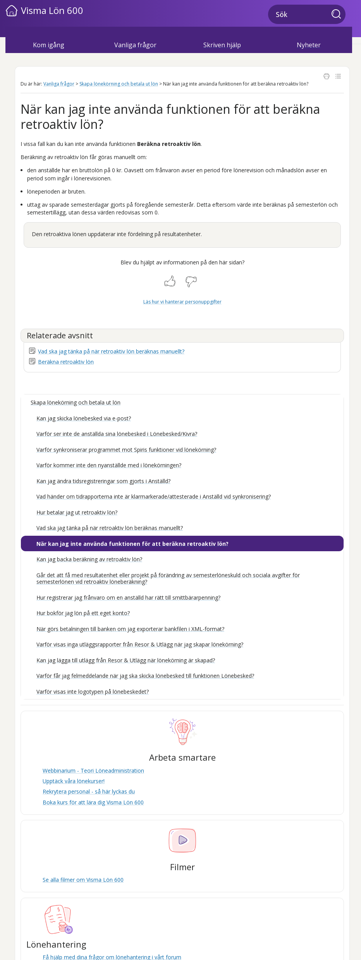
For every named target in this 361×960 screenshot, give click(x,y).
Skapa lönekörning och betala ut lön (118, 84)
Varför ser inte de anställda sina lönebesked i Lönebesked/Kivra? (116, 433)
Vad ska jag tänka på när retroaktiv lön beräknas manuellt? (111, 351)
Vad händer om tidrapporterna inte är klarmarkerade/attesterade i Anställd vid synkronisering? (153, 496)
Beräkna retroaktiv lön (66, 361)
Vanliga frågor (58, 84)
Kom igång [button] (48, 45)
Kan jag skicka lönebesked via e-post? (83, 418)
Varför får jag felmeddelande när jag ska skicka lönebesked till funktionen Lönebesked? (145, 675)
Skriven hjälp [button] (222, 45)
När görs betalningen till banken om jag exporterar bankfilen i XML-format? (130, 629)
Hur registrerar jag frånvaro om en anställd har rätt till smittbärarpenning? (128, 597)
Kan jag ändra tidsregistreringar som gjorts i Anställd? (103, 481)
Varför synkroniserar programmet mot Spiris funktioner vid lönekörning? (126, 449)
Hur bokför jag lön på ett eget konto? (83, 613)
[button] (339, 14)
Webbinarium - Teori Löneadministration (93, 770)
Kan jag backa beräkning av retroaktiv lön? (89, 559)
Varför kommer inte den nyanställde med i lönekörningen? (108, 465)
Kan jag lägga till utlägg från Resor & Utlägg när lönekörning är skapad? (125, 660)
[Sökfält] (307, 14)
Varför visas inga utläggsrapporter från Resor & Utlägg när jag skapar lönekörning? (139, 644)
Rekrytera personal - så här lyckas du (89, 791)
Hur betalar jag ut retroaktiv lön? (76, 512)
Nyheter (309, 45)
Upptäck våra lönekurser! (74, 781)
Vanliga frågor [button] (135, 45)
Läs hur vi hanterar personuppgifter (182, 301)
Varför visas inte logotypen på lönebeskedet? (92, 691)
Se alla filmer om (83, 879)
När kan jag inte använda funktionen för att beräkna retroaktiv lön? (132, 543)
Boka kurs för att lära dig (93, 802)
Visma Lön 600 (52, 10)
